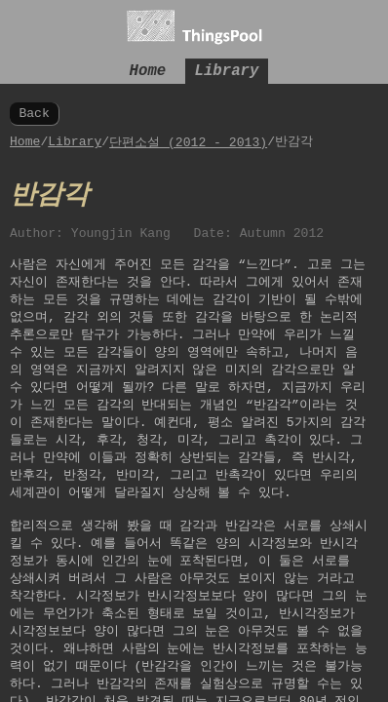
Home (148, 69)
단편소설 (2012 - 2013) (188, 145)
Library (227, 69)
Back (34, 115)
